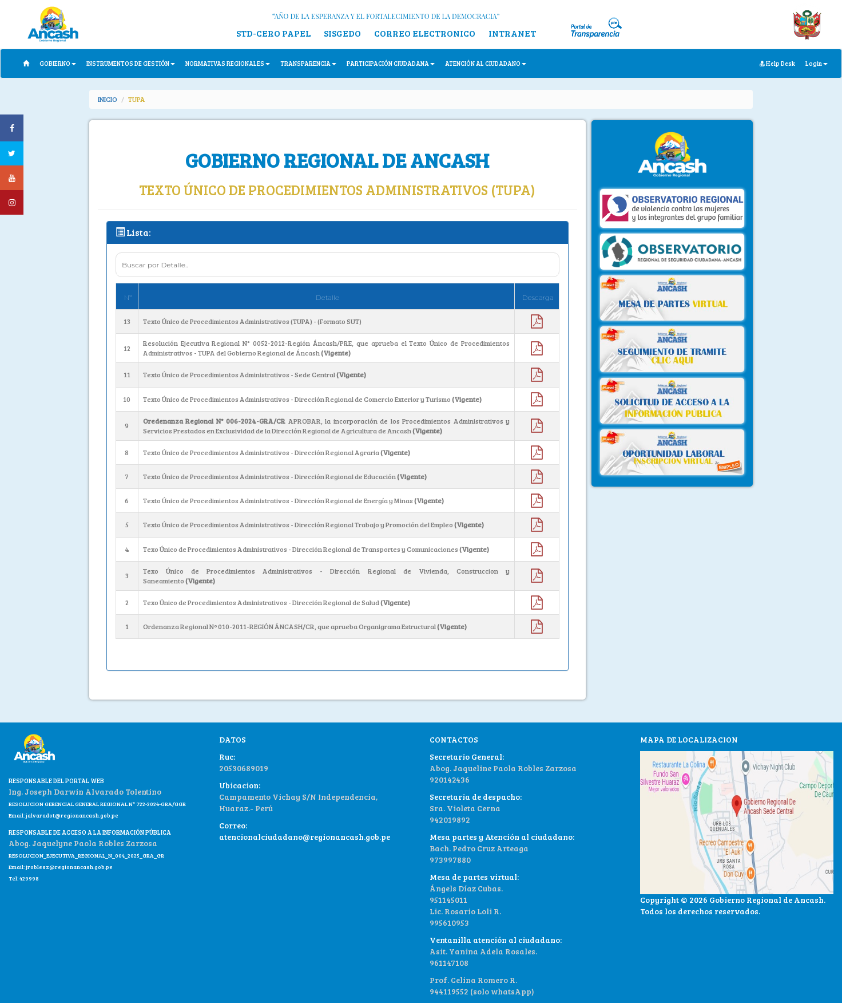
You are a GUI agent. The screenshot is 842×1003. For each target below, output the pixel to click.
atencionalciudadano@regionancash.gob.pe (304, 836)
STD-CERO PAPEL (273, 33)
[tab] (337, 233)
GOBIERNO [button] (57, 63)
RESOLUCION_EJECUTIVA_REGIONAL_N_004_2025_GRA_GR (86, 855)
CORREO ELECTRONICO (424, 33)
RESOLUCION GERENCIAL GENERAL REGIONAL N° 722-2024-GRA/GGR (97, 804)
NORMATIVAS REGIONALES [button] (227, 63)
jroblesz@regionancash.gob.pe (69, 867)
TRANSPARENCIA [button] (308, 63)
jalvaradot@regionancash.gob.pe (71, 815)
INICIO (107, 99)
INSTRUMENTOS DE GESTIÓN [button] (130, 63)
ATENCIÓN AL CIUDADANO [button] (485, 63)
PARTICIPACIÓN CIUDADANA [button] (391, 63)
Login (816, 63)
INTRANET (512, 33)
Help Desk (777, 63)
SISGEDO (342, 33)
